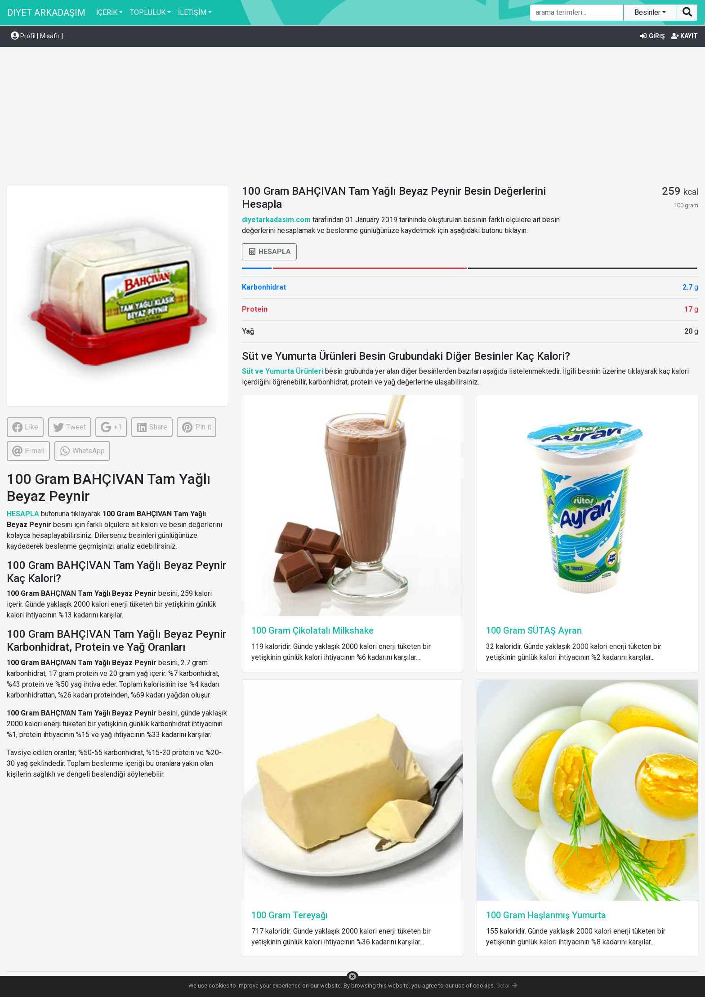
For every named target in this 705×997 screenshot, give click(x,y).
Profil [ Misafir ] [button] (37, 36)
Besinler (648, 12)
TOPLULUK (147, 12)
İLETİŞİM (192, 12)
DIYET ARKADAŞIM (46, 12)
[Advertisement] (352, 117)
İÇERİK (106, 12)
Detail (506, 985)
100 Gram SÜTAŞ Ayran (534, 630)
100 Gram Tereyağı (289, 915)
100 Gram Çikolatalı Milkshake (312, 630)
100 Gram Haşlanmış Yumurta (546, 915)
